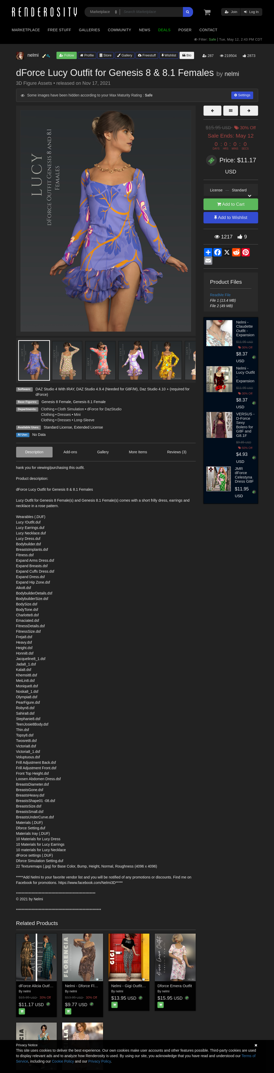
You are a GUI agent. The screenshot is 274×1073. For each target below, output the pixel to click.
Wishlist (169, 55)
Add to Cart (231, 204)
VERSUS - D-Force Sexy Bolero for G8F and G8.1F (245, 425)
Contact (208, 30)
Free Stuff (59, 30)
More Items (138, 452)
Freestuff (147, 55)
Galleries (89, 30)
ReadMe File (220, 295)
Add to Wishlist (230, 217)
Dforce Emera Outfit (174, 986)
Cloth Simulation (71, 409)
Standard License (58, 427)
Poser (185, 30)
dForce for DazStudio (104, 409)
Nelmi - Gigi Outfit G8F (131, 986)
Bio (186, 55)
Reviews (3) (176, 452)
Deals (164, 30)
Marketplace (26, 30)
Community (119, 30)
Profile (87, 55)
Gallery (124, 55)
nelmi (232, 73)
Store (106, 55)
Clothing (47, 409)
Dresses (64, 414)
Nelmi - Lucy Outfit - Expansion (245, 374)
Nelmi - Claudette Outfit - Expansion (245, 328)
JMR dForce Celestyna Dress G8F (244, 475)
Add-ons (70, 452)
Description (34, 452)
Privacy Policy (99, 1061)
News (144, 30)
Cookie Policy (63, 1061)
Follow (66, 55)
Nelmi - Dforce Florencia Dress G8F (96, 986)
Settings (242, 95)
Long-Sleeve (84, 420)
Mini (77, 414)
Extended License (88, 427)
